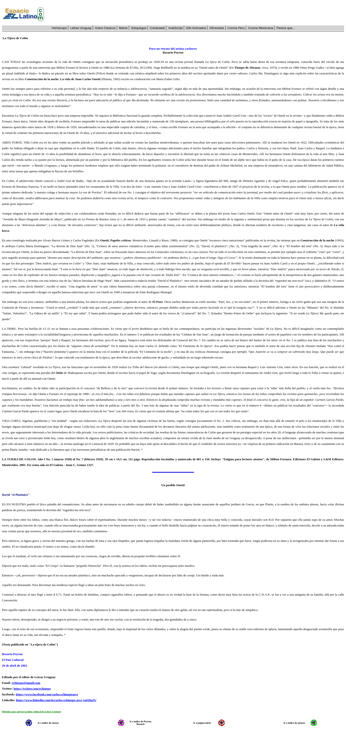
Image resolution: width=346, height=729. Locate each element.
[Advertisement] (197, 14)
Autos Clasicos (105, 28)
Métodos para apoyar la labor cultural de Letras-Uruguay (31, 711)
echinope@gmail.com (26, 683)
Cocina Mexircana (260, 28)
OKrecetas (216, 28)
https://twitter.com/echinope (32, 688)
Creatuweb (157, 28)
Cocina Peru (236, 28)
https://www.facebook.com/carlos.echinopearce (47, 694)
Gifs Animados (196, 28)
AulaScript (175, 28)
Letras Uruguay (81, 28)
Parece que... (285, 28)
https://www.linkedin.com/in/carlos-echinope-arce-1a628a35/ (56, 700)
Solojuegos (138, 28)
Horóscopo (59, 28)
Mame (123, 28)
